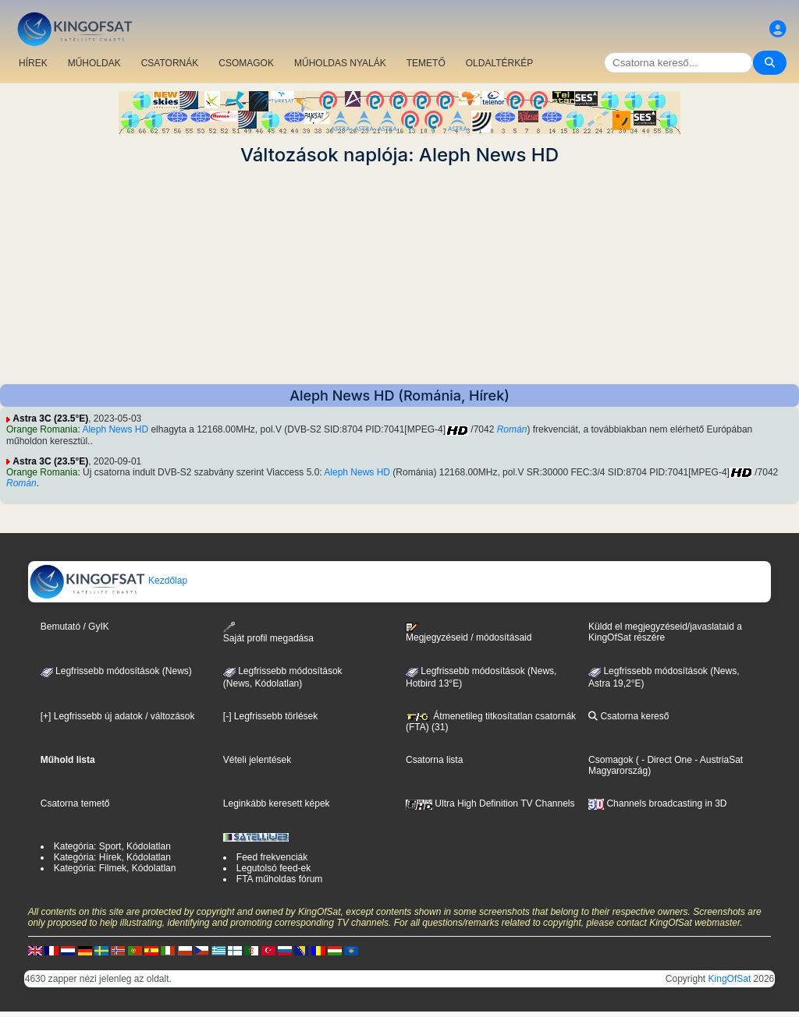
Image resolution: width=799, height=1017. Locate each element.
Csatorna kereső (628, 716)
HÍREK (33, 63)
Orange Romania (41, 429)
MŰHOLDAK (94, 63)
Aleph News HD (115, 429)
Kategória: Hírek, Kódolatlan (112, 857)
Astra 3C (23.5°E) (50, 418)
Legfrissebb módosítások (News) (116, 671)
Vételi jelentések (257, 759)
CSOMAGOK (246, 63)
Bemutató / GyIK (75, 626)
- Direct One (666, 759)
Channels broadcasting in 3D (657, 803)
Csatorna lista (434, 759)
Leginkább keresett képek (276, 803)
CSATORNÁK (170, 63)
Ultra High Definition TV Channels (490, 803)
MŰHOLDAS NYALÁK (340, 63)
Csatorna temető (75, 803)
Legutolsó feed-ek (273, 868)
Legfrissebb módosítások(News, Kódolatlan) (283, 677)
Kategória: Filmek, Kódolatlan (115, 868)
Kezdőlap (108, 580)
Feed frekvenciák (271, 857)
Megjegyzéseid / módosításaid (468, 633)
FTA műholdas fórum (279, 879)
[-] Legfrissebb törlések (270, 716)
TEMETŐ (426, 63)
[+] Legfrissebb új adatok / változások (118, 716)
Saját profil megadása (268, 632)
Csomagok (610, 759)
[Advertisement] (399, 275)
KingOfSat (729, 978)
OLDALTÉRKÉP (499, 63)
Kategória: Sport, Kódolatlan (112, 846)
